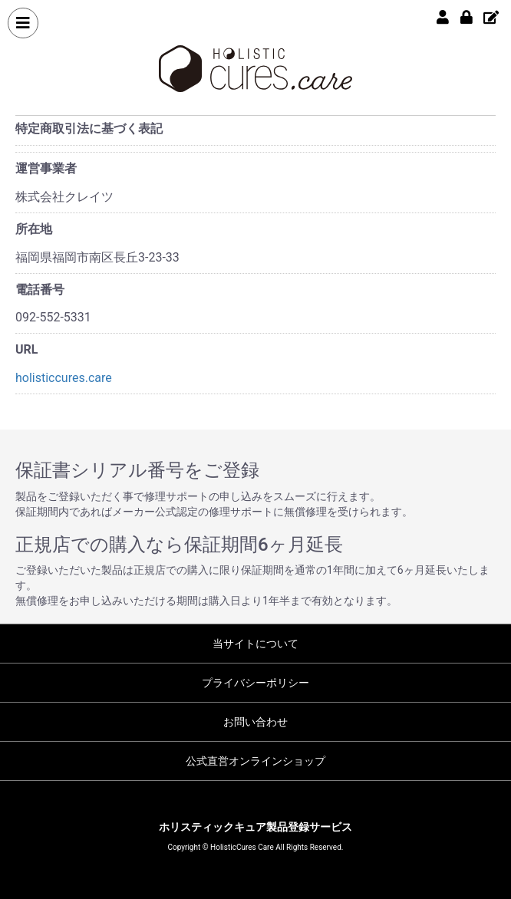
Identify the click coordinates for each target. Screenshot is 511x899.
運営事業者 (46, 168)
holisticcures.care (63, 377)
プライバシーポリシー (255, 683)
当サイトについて (255, 643)
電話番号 (39, 289)
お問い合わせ (255, 722)
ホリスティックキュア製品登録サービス (255, 827)
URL (26, 349)
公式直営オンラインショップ (255, 761)
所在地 (33, 229)
